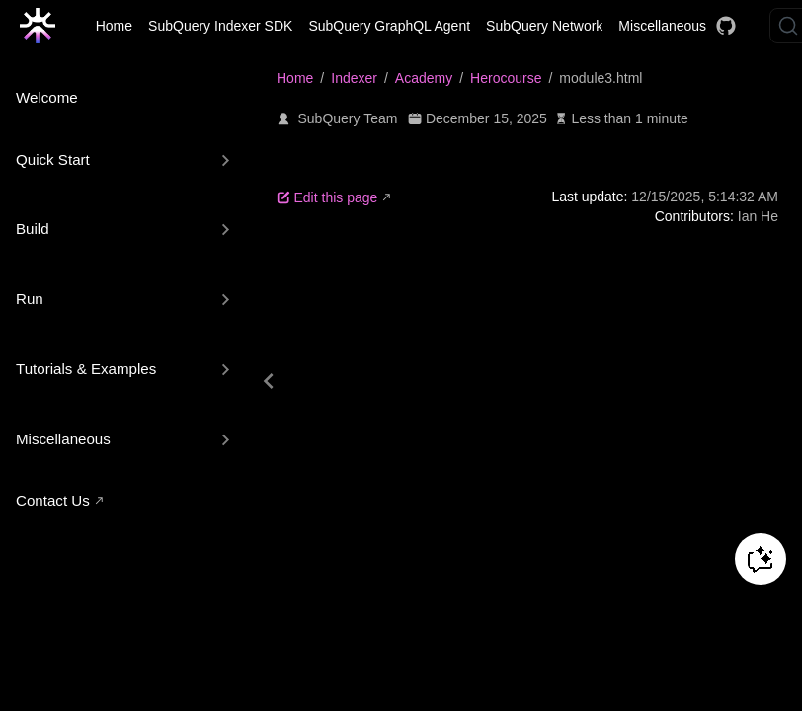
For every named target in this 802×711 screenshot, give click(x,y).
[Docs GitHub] (726, 25)
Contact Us (53, 500)
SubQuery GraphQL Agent (389, 26)
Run (29, 298)
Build (32, 228)
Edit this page (327, 197)
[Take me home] (44, 25)
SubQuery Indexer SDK (220, 26)
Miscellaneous (662, 26)
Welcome (47, 97)
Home (114, 26)
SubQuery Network (544, 26)
